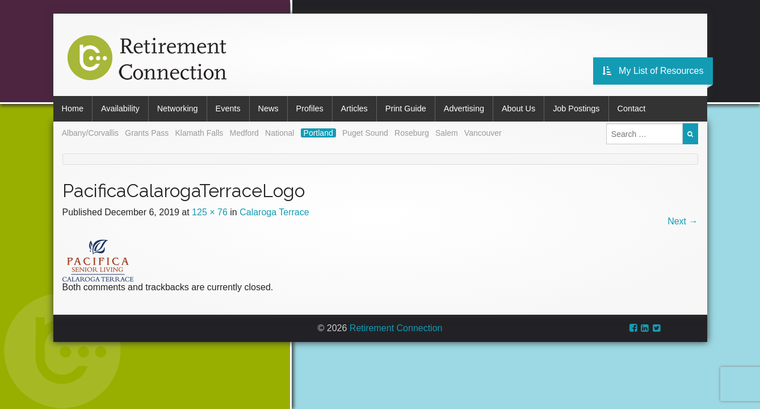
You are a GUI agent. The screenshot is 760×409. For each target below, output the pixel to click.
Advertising (464, 108)
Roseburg (411, 132)
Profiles (310, 108)
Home (72, 108)
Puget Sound (365, 132)
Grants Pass (147, 132)
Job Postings (576, 108)
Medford (243, 132)
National (279, 132)
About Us (518, 108)
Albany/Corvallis (90, 132)
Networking (177, 108)
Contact (632, 108)
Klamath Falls (199, 132)
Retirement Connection (396, 328)
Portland (318, 132)
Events (228, 108)
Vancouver (483, 132)
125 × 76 (210, 212)
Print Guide (405, 108)
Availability (120, 108)
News (268, 108)
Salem (446, 132)
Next (682, 221)
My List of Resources (653, 71)
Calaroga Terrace (274, 212)
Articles (354, 108)
